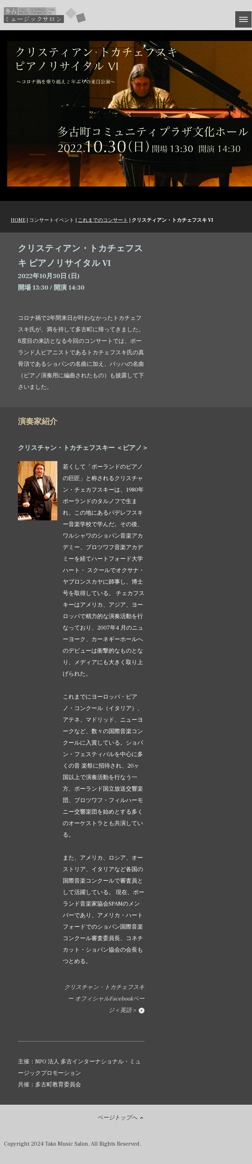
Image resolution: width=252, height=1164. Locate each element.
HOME (18, 220)
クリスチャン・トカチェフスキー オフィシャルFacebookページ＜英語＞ (104, 999)
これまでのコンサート (103, 220)
